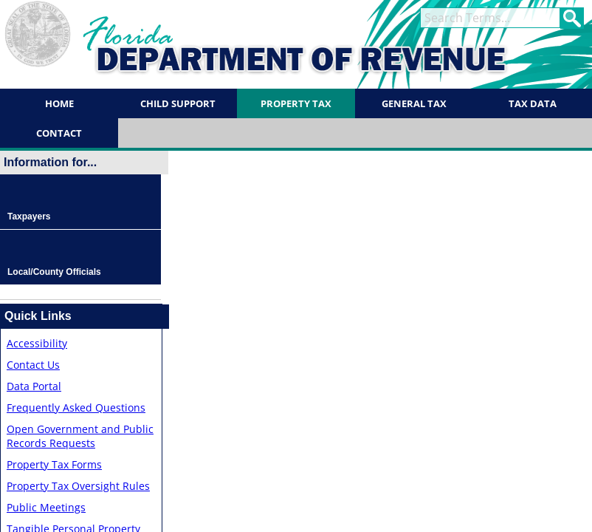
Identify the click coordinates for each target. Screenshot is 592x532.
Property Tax (296, 103)
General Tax (414, 103)
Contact (59, 133)
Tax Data (533, 103)
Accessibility (37, 343)
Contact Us (33, 365)
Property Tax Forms (54, 464)
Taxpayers (28, 216)
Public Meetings (46, 507)
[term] (490, 17)
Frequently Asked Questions (76, 407)
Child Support (178, 103)
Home (59, 103)
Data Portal (34, 386)
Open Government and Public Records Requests (80, 436)
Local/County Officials (54, 272)
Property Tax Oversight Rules (78, 486)
